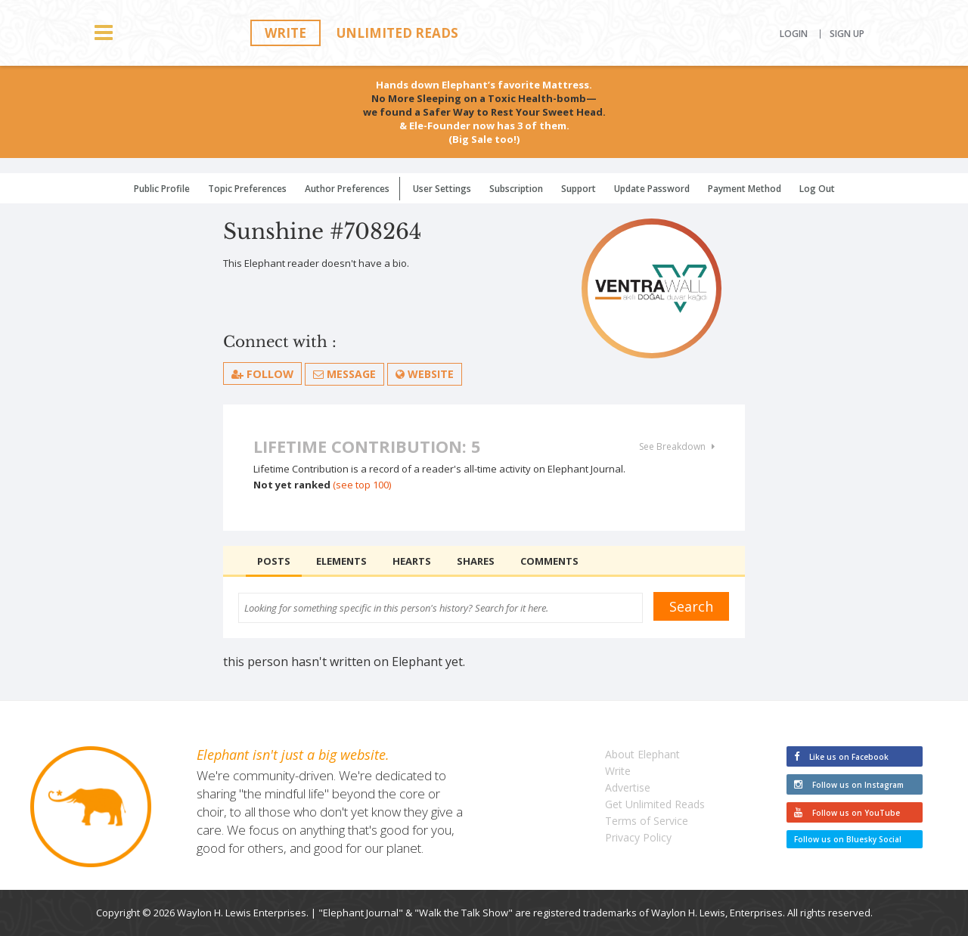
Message (345, 374)
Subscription (516, 188)
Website (425, 374)
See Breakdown (677, 446)
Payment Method (744, 188)
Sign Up (847, 34)
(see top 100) (362, 484)
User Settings (442, 188)
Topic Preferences (247, 188)
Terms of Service (646, 821)
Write (285, 33)
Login (794, 34)
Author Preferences (347, 188)
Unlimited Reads (397, 33)
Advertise (627, 787)
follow (262, 373)
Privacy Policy (638, 837)
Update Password (652, 188)
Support (578, 188)
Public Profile (162, 188)
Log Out (817, 188)
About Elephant (642, 754)
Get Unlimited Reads (655, 804)
